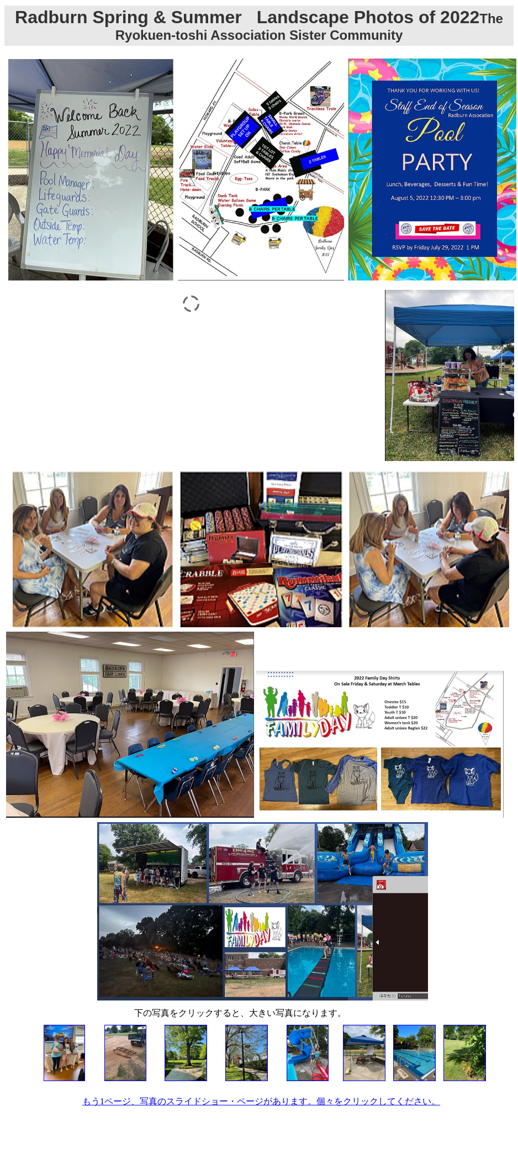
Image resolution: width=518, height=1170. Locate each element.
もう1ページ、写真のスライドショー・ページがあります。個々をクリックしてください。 (261, 1101)
